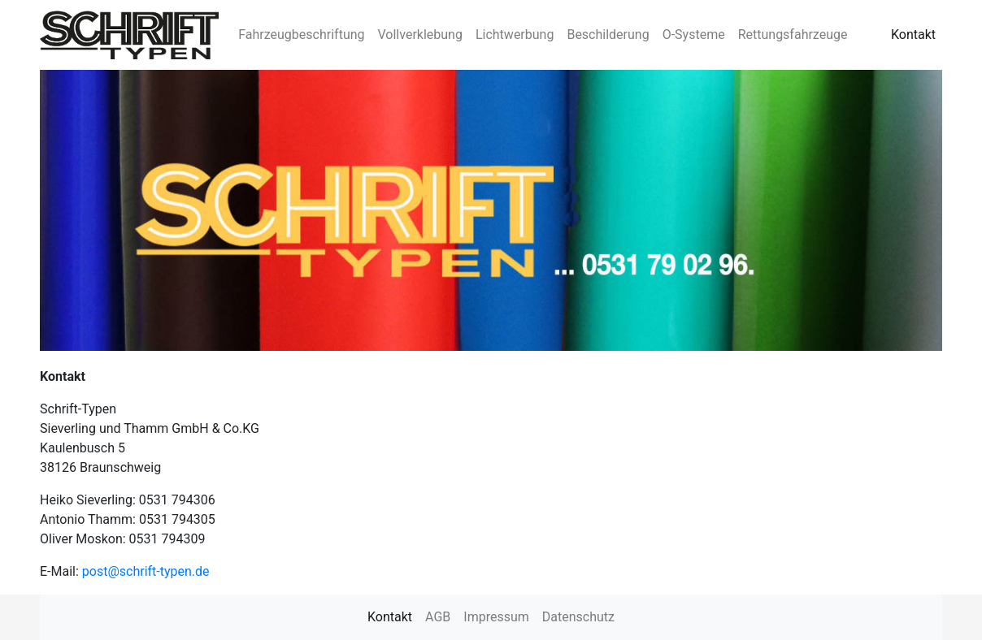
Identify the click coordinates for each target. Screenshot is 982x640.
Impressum (496, 617)
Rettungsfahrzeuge (793, 34)
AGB (437, 617)
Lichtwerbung (515, 34)
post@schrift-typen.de (146, 571)
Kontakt (913, 34)
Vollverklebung (420, 34)
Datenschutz (578, 617)
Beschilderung (608, 34)
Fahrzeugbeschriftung (301, 34)
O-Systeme (694, 34)
